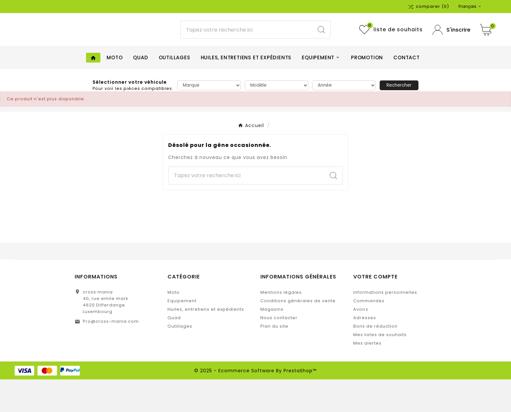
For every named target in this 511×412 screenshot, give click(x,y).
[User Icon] (451, 46)
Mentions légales (281, 325)
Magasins (272, 342)
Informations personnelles (385, 325)
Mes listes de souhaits (380, 367)
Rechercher (399, 118)
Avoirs (360, 342)
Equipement (182, 333)
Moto (174, 325)
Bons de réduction (375, 359)
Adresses (364, 350)
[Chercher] (247, 46)
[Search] (321, 46)
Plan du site (274, 359)
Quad (174, 350)
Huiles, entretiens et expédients (206, 342)
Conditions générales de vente (298, 333)
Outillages (180, 359)
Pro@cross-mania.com (111, 354)
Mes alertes (367, 376)
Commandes (369, 333)
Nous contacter (279, 350)
